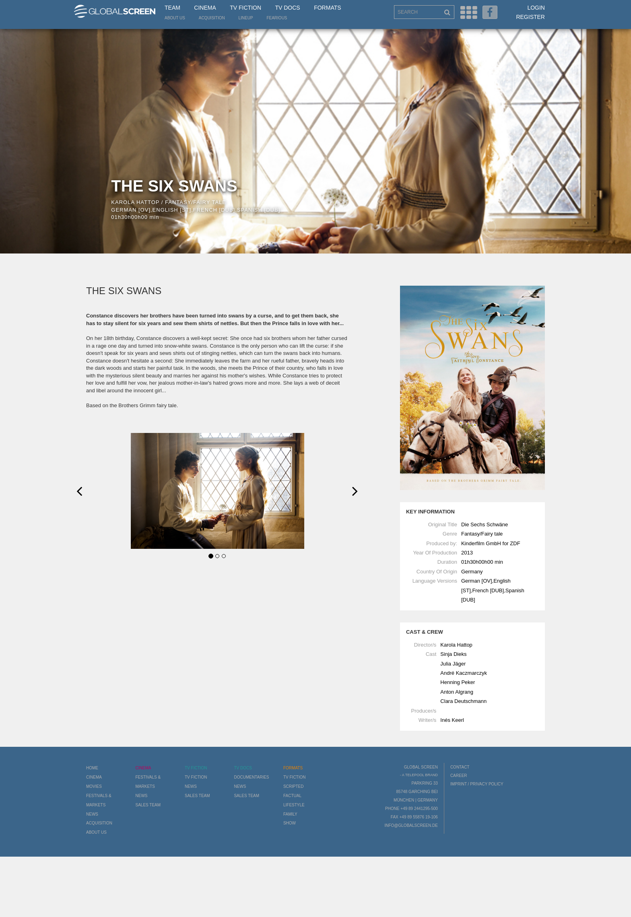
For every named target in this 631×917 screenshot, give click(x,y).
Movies (94, 786)
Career (458, 775)
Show (289, 823)
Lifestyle (294, 805)
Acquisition (212, 18)
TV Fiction (245, 7)
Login (536, 7)
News (92, 814)
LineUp (246, 18)
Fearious (276, 18)
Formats (327, 7)
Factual (292, 795)
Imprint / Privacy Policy (476, 784)
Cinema (205, 7)
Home (92, 768)
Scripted (293, 786)
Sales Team (148, 805)
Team (172, 7)
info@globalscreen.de (410, 825)
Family (290, 814)
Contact (460, 767)
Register (530, 17)
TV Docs (287, 7)
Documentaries (251, 777)
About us (175, 18)
